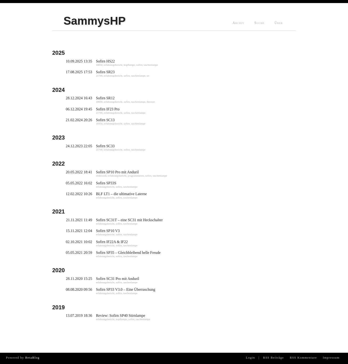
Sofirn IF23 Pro (107, 109)
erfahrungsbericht (113, 64)
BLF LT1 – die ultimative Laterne (121, 194)
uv (148, 75)
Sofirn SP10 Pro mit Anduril (117, 172)
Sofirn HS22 (105, 61)
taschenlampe (151, 64)
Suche (259, 23)
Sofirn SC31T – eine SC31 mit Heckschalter (129, 220)
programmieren (136, 175)
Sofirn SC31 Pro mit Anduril (117, 279)
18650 (99, 64)
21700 (99, 75)
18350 (99, 123)
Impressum (331, 357)
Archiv (238, 23)
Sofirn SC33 (105, 146)
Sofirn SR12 (105, 98)
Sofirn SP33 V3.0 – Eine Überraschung (125, 289)
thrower (151, 101)
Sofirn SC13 (105, 120)
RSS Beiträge (273, 357)
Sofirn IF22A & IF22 (112, 242)
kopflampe (129, 64)
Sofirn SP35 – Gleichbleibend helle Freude (128, 253)
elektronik (101, 175)
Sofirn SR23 (105, 72)
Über (278, 23)
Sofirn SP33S (106, 183)
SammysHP (94, 21)
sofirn (139, 64)
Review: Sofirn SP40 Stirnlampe (120, 316)
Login (250, 357)
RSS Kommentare (303, 357)
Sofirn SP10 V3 (108, 231)
